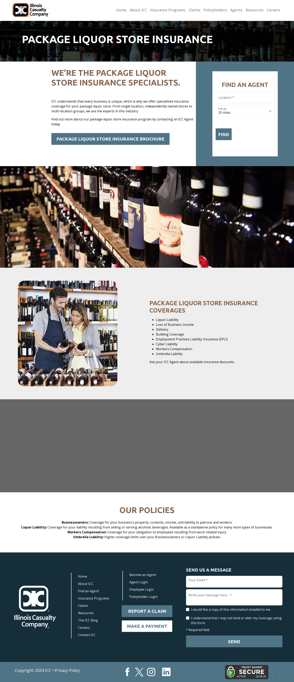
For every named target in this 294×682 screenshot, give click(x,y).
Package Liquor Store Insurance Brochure (110, 138)
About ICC (138, 10)
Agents (236, 10)
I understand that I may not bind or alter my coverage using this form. (236, 620)
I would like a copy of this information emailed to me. (231, 609)
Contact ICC (87, 635)
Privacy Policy (67, 670)
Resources (255, 10)
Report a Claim (147, 611)
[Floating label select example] (245, 111)
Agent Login (138, 582)
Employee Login (141, 589)
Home (121, 10)
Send (234, 641)
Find (223, 134)
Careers (273, 10)
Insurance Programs (168, 10)
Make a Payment (147, 626)
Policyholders (215, 10)
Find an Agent (88, 591)
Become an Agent (142, 575)
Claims (194, 10)
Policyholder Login (143, 596)
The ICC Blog (88, 620)
